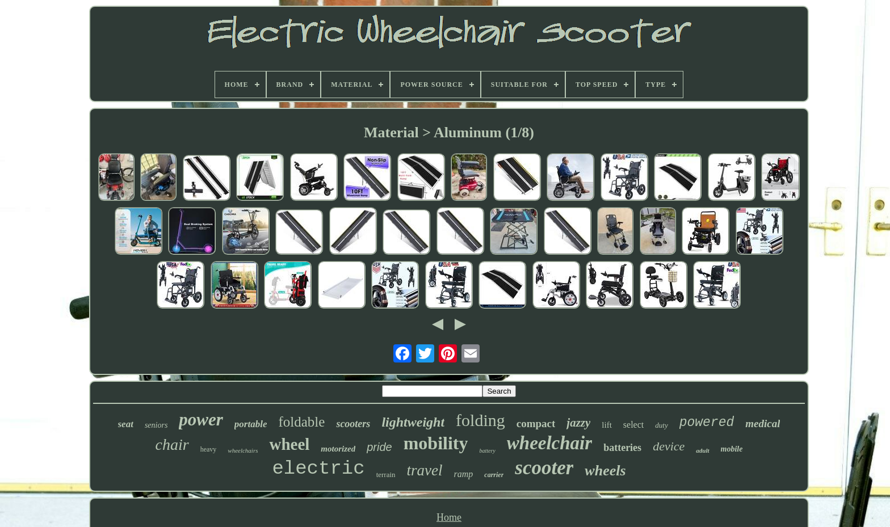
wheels (605, 470)
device (669, 446)
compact (536, 423)
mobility (436, 443)
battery (487, 451)
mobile (732, 449)
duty (661, 425)
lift (607, 424)
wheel (289, 444)
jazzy (578, 422)
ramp (463, 474)
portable (250, 424)
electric (318, 468)
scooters (353, 423)
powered (706, 422)
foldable (301, 421)
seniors (156, 425)
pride (379, 447)
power (201, 419)
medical (762, 423)
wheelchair (549, 443)
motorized (338, 448)
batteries (622, 447)
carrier (493, 475)
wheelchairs (243, 450)
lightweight (412, 422)
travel (425, 470)
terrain (386, 474)
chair (172, 444)
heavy (208, 449)
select (633, 424)
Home (448, 517)
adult (702, 450)
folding (480, 420)
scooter (544, 468)
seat (125, 424)
